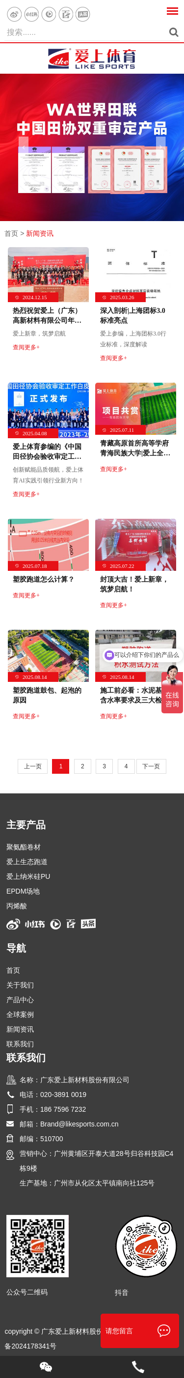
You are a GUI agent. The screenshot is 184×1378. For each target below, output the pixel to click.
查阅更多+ (26, 347)
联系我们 (20, 1044)
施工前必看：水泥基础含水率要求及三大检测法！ (134, 700)
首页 (11, 233)
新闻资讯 (39, 233)
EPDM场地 (23, 891)
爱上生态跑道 (27, 862)
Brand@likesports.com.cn (79, 1124)
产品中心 (20, 1000)
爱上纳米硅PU (28, 876)
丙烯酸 (16, 906)
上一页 (33, 766)
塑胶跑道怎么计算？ (44, 579)
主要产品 (26, 824)
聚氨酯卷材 (23, 847)
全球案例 (20, 1014)
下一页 (151, 766)
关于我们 (20, 985)
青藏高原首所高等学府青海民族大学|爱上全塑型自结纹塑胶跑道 (135, 453)
